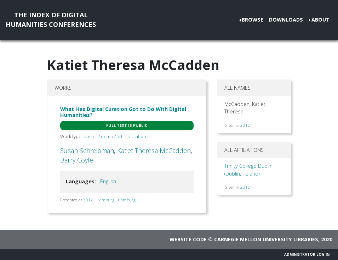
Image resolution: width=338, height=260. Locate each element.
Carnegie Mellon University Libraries (266, 239)
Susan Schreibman (87, 150)
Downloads (286, 19)
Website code (188, 239)
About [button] (320, 19)
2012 (245, 125)
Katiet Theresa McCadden (154, 150)
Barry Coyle (76, 160)
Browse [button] (252, 19)
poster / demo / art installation (115, 136)
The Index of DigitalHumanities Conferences (51, 20)
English (108, 181)
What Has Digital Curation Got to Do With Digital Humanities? (123, 112)
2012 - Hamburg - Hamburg (109, 199)
